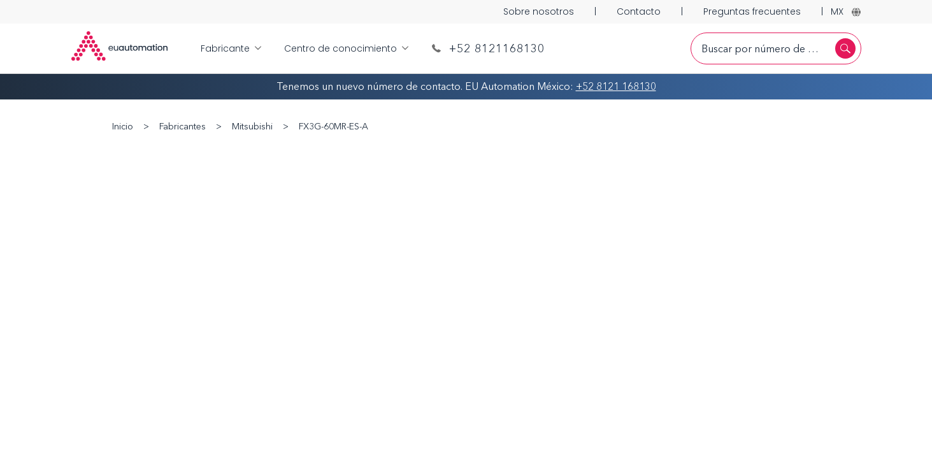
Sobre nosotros (538, 11)
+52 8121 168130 (616, 86)
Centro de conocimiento (346, 48)
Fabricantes (182, 126)
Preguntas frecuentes (752, 11)
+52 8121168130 (488, 48)
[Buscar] (845, 48)
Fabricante (231, 48)
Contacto (639, 11)
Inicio (122, 126)
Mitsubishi (252, 126)
